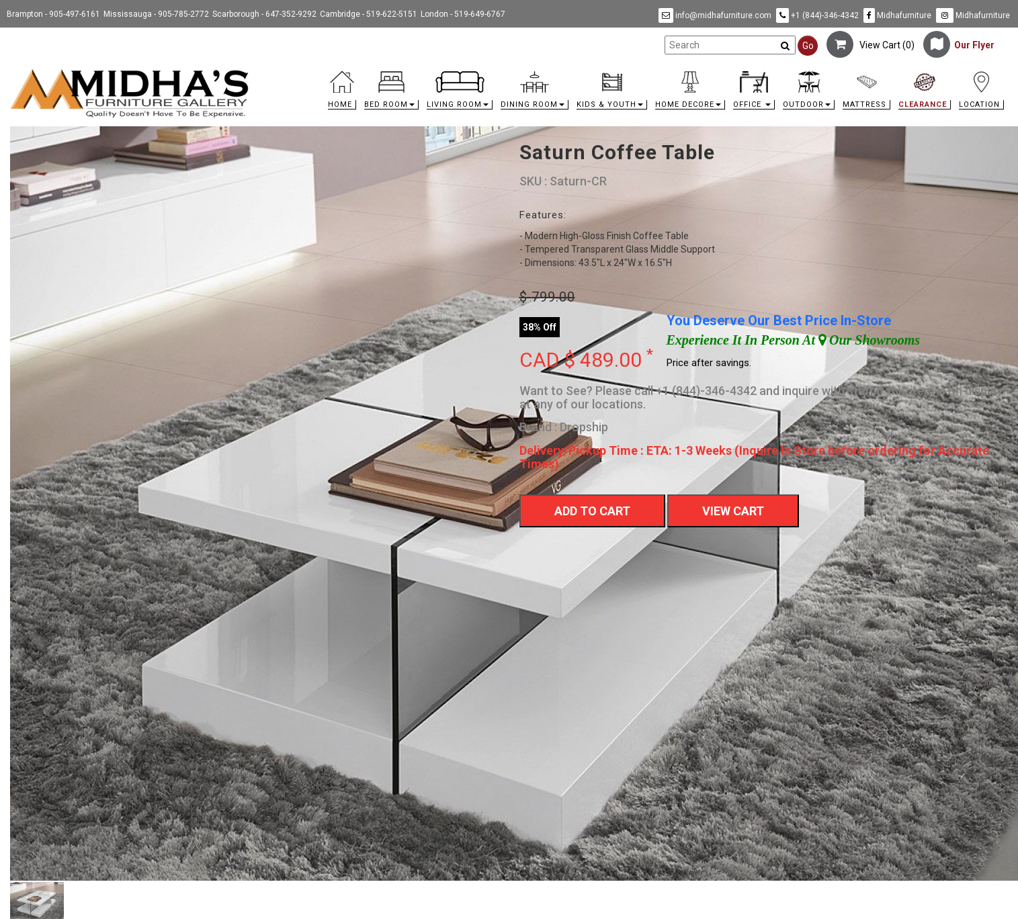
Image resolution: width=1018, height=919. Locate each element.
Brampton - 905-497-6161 (53, 14)
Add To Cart (592, 511)
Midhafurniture (897, 15)
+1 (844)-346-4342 (817, 15)
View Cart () (870, 45)
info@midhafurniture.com (715, 15)
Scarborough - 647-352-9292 (264, 14)
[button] (391, 93)
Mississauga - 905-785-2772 (156, 14)
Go (808, 45)
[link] (633, 74)
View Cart (733, 511)
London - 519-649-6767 (463, 14)
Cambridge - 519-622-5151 (368, 14)
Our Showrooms (869, 340)
